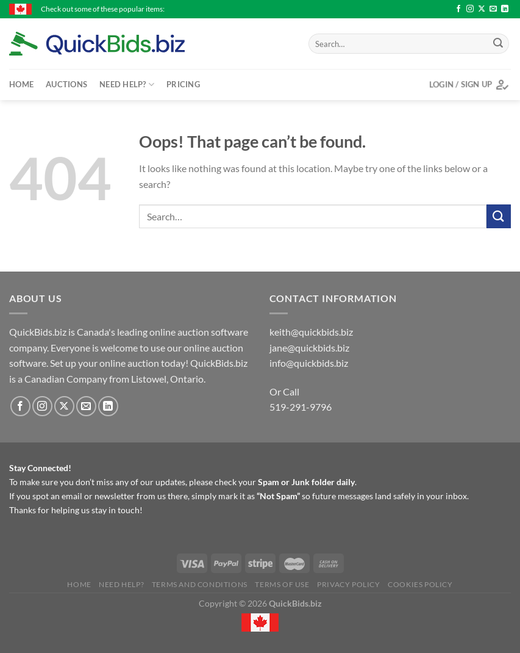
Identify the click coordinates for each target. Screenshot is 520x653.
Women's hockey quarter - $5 (416, 8)
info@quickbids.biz (308, 363)
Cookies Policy (420, 584)
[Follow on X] (481, 9)
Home (21, 84)
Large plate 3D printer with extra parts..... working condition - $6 (249, 8)
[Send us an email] (493, 9)
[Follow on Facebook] (458, 9)
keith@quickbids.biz (311, 331)
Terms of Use (282, 584)
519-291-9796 (300, 407)
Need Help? (126, 84)
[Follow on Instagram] (470, 9)
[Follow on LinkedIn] (504, 9)
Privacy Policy (348, 584)
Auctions (66, 84)
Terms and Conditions (200, 584)
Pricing (183, 84)
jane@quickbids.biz (309, 347)
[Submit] (498, 44)
